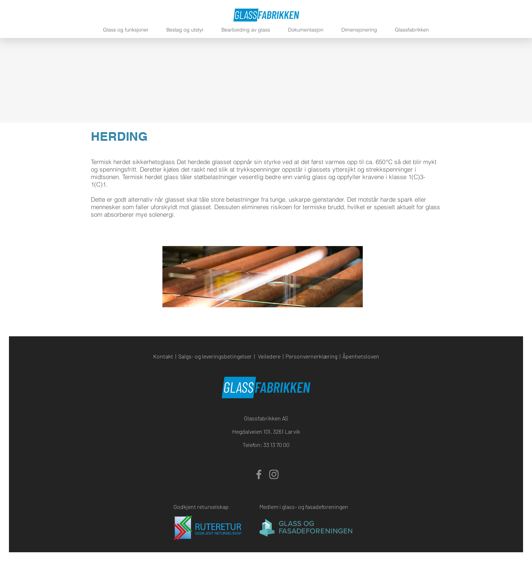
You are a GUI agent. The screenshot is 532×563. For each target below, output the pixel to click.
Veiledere (269, 356)
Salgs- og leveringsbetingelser (215, 356)
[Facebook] (259, 474)
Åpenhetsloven (360, 356)
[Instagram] (274, 474)
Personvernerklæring (311, 356)
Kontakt (163, 356)
